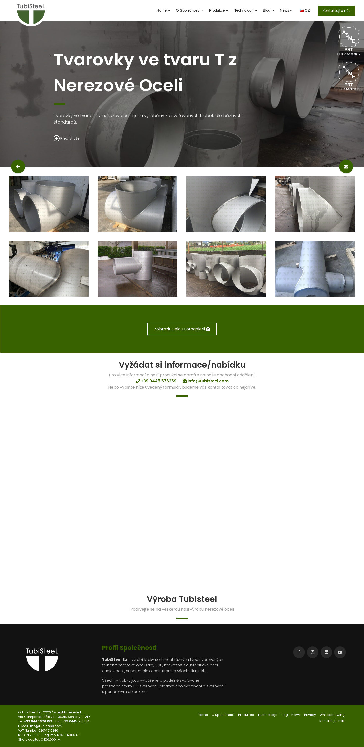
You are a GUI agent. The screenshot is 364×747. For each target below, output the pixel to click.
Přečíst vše (67, 138)
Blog (268, 10)
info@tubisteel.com (45, 726)
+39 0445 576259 (38, 721)
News (286, 10)
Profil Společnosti (129, 648)
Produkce (218, 10)
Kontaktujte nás (336, 10)
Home (163, 10)
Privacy (310, 714)
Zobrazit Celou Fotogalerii (182, 329)
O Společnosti (189, 10)
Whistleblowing (332, 714)
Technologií (245, 10)
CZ (305, 10)
